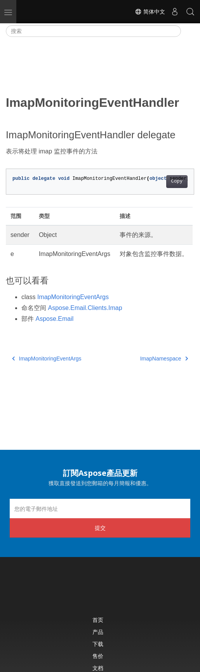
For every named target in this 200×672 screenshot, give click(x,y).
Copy (177, 181)
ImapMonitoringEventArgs (73, 297)
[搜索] (93, 31)
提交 (100, 527)
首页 (97, 619)
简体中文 (150, 11)
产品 (97, 631)
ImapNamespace (164, 358)
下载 (97, 644)
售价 (97, 656)
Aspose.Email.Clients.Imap (85, 308)
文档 (97, 668)
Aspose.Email (54, 318)
